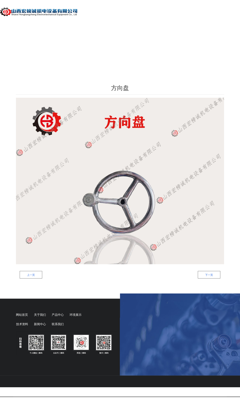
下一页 (209, 299)
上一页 (31, 299)
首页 (92, 11)
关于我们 (112, 11)
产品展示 (135, 11)
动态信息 (159, 11)
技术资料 (182, 11)
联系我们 (228, 11)
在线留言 (205, 11)
